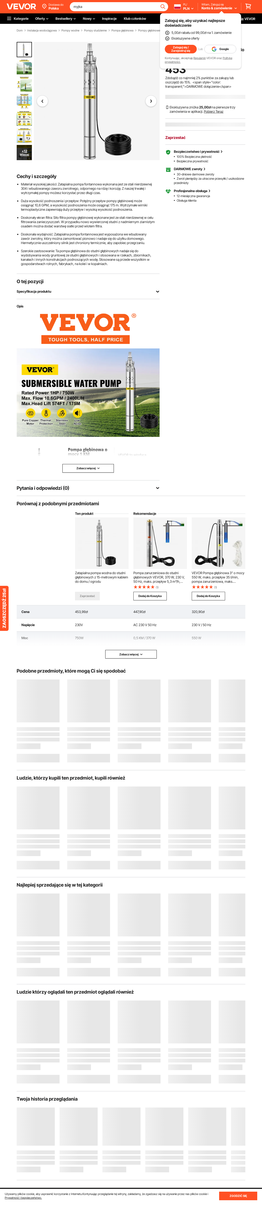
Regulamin (199, 58)
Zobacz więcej (131, 654)
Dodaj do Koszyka (150, 596)
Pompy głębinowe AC (151, 30)
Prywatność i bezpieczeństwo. (23, 1198)
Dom (20, 30)
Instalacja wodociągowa (42, 30)
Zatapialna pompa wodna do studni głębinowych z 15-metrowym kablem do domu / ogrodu (101, 577)
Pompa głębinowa (122, 30)
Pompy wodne (70, 30)
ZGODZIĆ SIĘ (238, 1196)
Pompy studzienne (95, 30)
